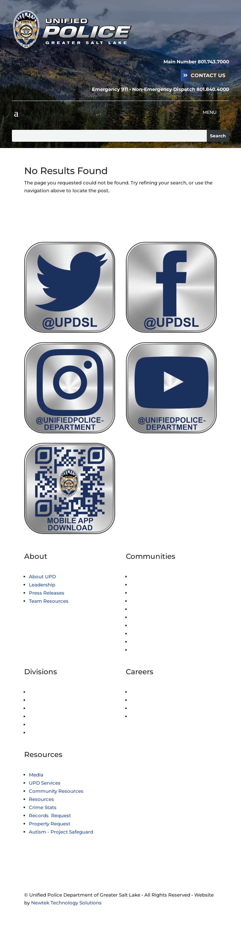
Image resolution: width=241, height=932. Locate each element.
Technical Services (50, 733)
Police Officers (148, 692)
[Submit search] (218, 136)
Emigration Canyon (154, 601)
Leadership (42, 585)
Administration (46, 692)
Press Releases (46, 593)
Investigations (45, 700)
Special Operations (51, 725)
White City (143, 642)
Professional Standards (56, 708)
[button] (16, 113)
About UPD (42, 577)
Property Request (49, 824)
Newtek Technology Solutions (66, 903)
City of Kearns (147, 609)
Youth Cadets (147, 708)
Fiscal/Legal (43, 716)
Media (36, 775)
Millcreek (142, 634)
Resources (41, 799)
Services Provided (152, 650)
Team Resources (48, 601)
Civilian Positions (151, 700)
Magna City (144, 617)
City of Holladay (149, 593)
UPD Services (45, 783)
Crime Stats (42, 807)
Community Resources (56, 791)
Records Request (50, 815)
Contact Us (208, 75)
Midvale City (145, 625)
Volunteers (143, 716)
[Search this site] (109, 136)
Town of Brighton (151, 577)
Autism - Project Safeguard (61, 832)
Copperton (143, 585)
